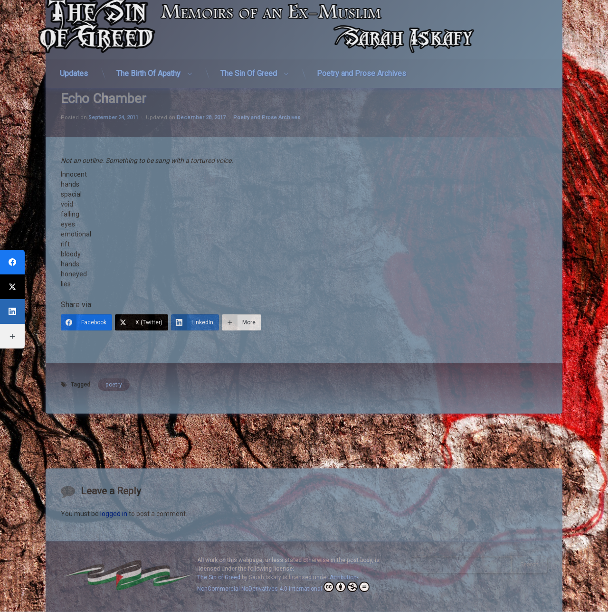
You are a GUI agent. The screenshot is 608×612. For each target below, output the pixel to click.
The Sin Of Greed (248, 48)
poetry (113, 295)
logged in (113, 539)
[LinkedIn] (195, 233)
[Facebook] (86, 233)
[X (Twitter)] (141, 233)
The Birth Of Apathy (148, 48)
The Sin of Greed (218, 577)
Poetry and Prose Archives (361, 48)
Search (529, 564)
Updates (74, 48)
